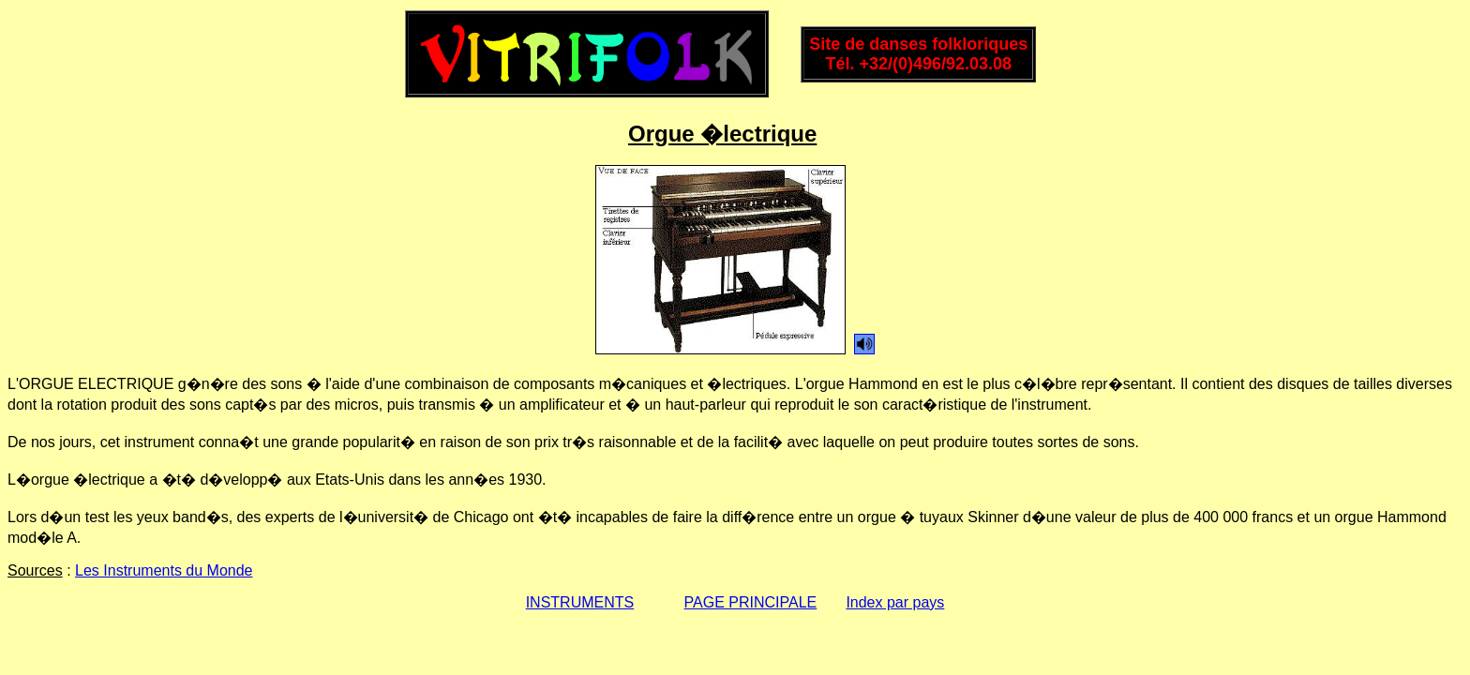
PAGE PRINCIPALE (751, 602)
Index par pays (895, 602)
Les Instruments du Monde (163, 570)
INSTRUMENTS (580, 602)
